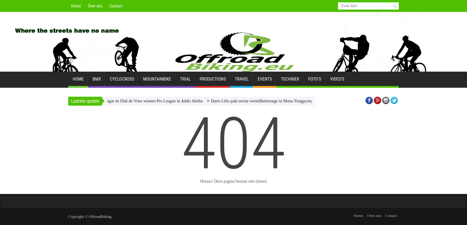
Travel (241, 81)
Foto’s (315, 81)
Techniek (290, 81)
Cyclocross (121, 81)
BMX (96, 81)
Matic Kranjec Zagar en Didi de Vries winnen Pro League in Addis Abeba (143, 101)
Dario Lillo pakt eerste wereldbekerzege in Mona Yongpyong (265, 101)
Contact (115, 6)
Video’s (337, 81)
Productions (212, 81)
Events (264, 81)
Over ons (95, 6)
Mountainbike (156, 81)
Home (76, 6)
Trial (185, 81)
